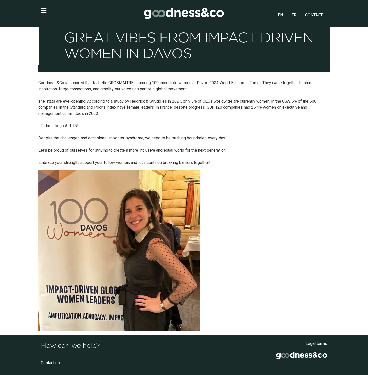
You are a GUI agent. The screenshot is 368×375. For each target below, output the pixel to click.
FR (294, 15)
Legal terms (316, 343)
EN (280, 15)
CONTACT (314, 15)
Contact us (50, 362)
